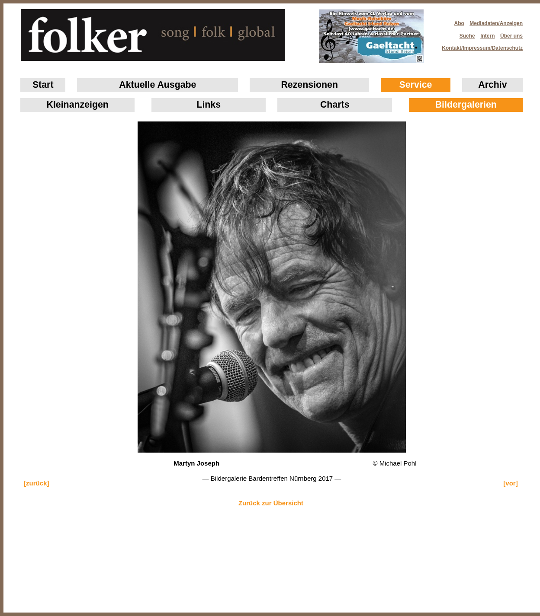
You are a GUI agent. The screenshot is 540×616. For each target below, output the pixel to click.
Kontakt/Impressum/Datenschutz (479, 45)
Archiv (492, 85)
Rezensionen (309, 85)
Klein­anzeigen (78, 104)
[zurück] (36, 483)
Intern (487, 36)
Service (415, 85)
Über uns (511, 36)
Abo (459, 23)
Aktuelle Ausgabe (157, 85)
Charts (335, 104)
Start (43, 85)
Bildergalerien (466, 104)
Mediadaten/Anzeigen (496, 23)
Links (208, 104)
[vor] (510, 483)
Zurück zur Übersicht (270, 503)
